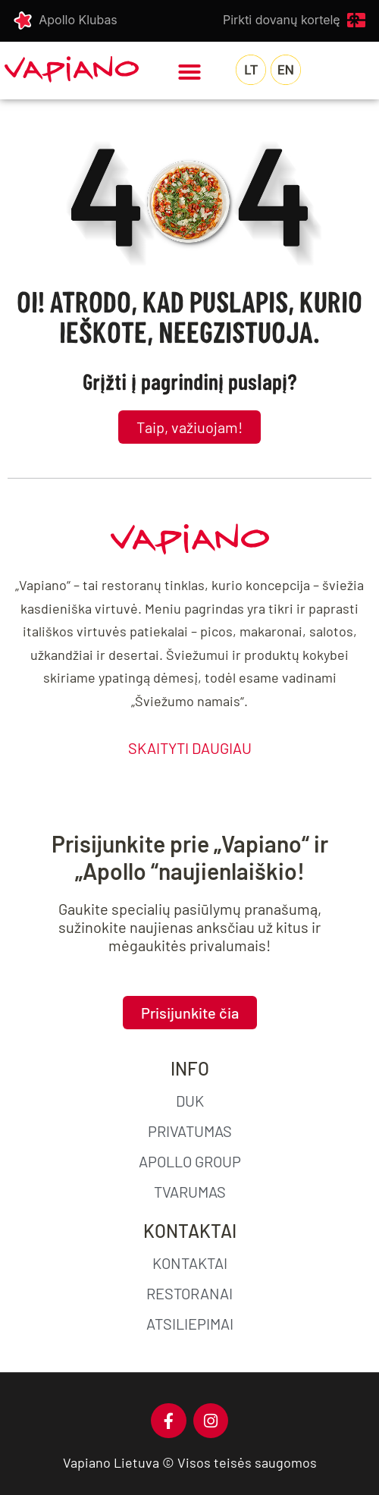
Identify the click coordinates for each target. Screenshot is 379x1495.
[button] (189, 72)
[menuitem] (250, 69)
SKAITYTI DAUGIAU (190, 748)
